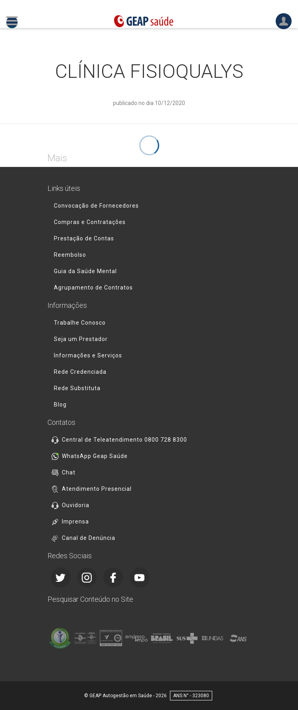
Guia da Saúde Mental (85, 271)
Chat (68, 472)
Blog (60, 404)
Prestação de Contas (84, 238)
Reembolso (70, 255)
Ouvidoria (75, 505)
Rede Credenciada (80, 372)
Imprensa (75, 521)
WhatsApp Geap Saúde (95, 456)
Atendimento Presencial (97, 489)
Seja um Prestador (81, 339)
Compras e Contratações (90, 222)
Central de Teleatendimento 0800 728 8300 (124, 439)
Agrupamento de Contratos (93, 287)
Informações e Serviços (88, 355)
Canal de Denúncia (88, 538)
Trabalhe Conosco (80, 322)
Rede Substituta (77, 388)
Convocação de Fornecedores (96, 205)
